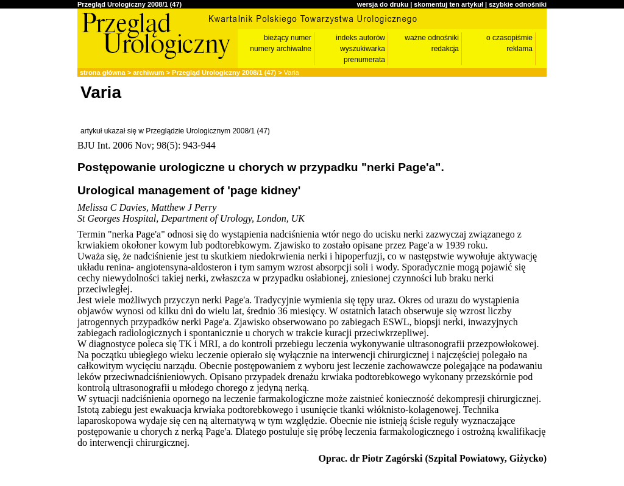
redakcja (445, 48)
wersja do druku (382, 4)
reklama (519, 48)
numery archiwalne (280, 48)
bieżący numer (287, 37)
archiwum (148, 72)
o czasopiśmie (509, 37)
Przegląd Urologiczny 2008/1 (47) (129, 4)
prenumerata (364, 59)
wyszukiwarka (362, 48)
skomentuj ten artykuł (448, 4)
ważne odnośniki (432, 37)
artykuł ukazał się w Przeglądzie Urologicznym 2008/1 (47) (175, 131)
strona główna (103, 72)
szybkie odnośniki (518, 4)
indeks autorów (360, 37)
